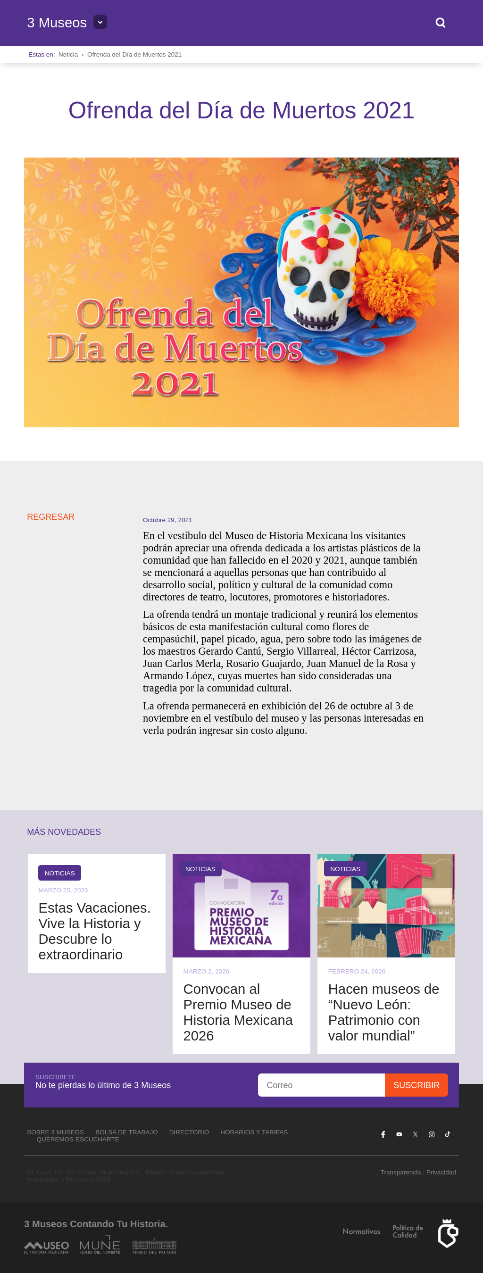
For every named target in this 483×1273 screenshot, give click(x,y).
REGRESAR (51, 517)
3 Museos (57, 22)
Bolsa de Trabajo (126, 1132)
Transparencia (401, 1172)
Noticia (68, 54)
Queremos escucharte (78, 1139)
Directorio (189, 1132)
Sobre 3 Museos (55, 1132)
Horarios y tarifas (254, 1132)
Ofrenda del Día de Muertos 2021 (134, 54)
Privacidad (441, 1172)
